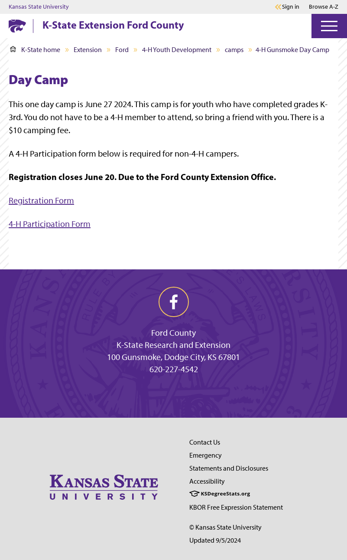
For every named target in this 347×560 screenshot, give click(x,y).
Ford (122, 50)
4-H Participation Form (50, 224)
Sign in (290, 6)
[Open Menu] (329, 26)
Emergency (205, 455)
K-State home (35, 50)
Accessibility (207, 481)
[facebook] (174, 302)
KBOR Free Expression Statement (236, 507)
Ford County (173, 332)
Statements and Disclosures (228, 468)
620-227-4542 (173, 369)
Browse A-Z (323, 6)
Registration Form (41, 200)
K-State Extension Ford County (113, 24)
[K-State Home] (17, 25)
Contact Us (204, 442)
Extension (88, 50)
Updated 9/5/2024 (215, 540)
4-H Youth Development (176, 50)
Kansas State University (39, 6)
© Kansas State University (225, 527)
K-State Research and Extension (173, 345)
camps (234, 50)
